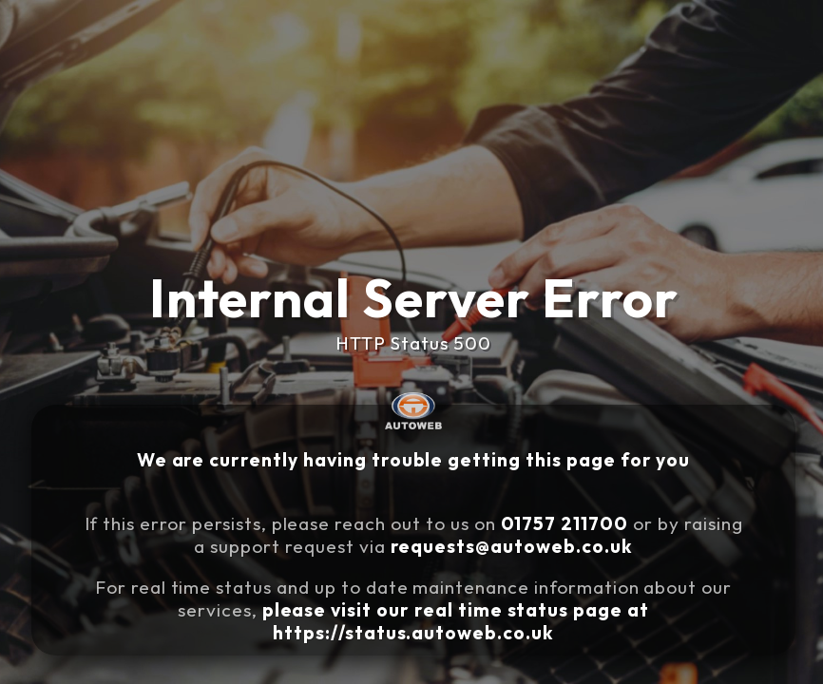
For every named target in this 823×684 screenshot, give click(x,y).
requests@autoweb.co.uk (512, 546)
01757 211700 (565, 523)
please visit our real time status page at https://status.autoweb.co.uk (455, 621)
